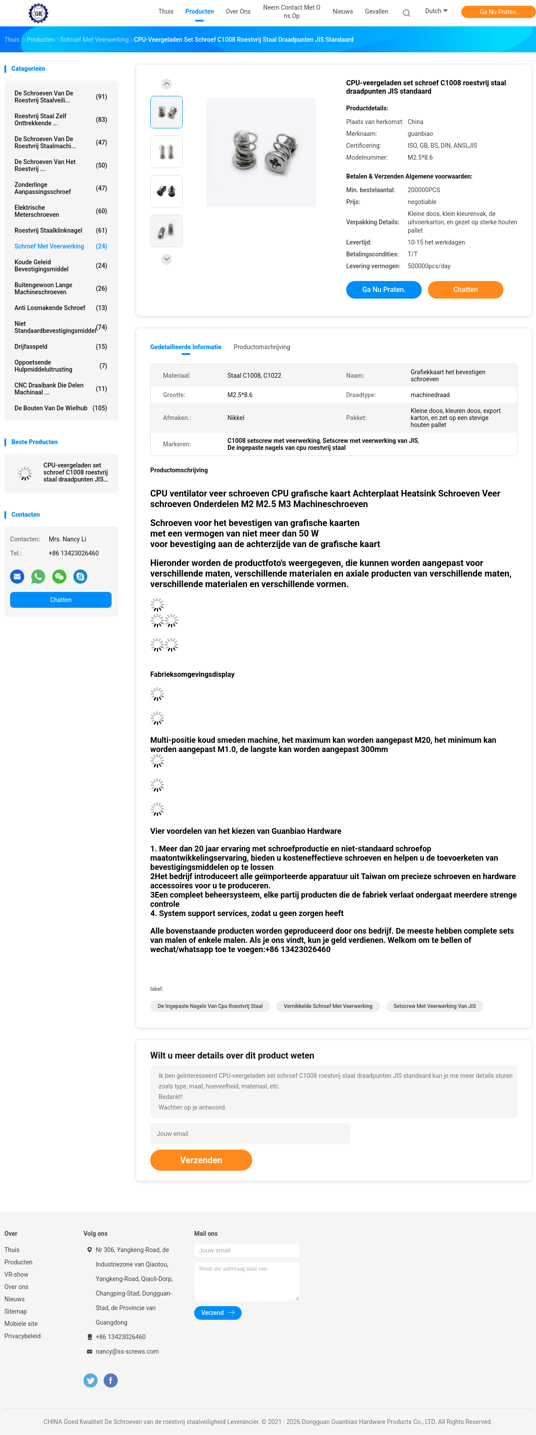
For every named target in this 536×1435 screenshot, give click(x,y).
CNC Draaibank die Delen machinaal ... (60, 389)
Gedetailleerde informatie (185, 347)
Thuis (11, 1249)
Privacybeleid (22, 1336)
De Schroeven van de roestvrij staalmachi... (60, 142)
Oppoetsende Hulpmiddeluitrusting (60, 366)
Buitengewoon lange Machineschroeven (60, 288)
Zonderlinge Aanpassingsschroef (60, 188)
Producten (18, 1262)
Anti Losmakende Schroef (60, 307)
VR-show (16, 1274)
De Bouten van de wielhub (60, 408)
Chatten (61, 599)
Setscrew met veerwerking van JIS (435, 1006)
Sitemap (15, 1311)
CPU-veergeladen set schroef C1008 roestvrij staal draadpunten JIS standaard (75, 472)
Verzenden (201, 1160)
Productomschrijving (262, 347)
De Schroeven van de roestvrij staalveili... (60, 97)
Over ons (16, 1286)
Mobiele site (21, 1323)
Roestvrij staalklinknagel (60, 230)
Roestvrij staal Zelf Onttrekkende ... (60, 120)
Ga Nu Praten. (499, 11)
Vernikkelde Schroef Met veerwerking (328, 1006)
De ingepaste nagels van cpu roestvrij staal (210, 1006)
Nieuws (14, 1299)
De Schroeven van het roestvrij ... (60, 165)
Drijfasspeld (60, 346)
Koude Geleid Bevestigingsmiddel (60, 266)
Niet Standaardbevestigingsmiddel (60, 327)
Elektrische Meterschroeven (60, 211)
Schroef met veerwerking (60, 246)
